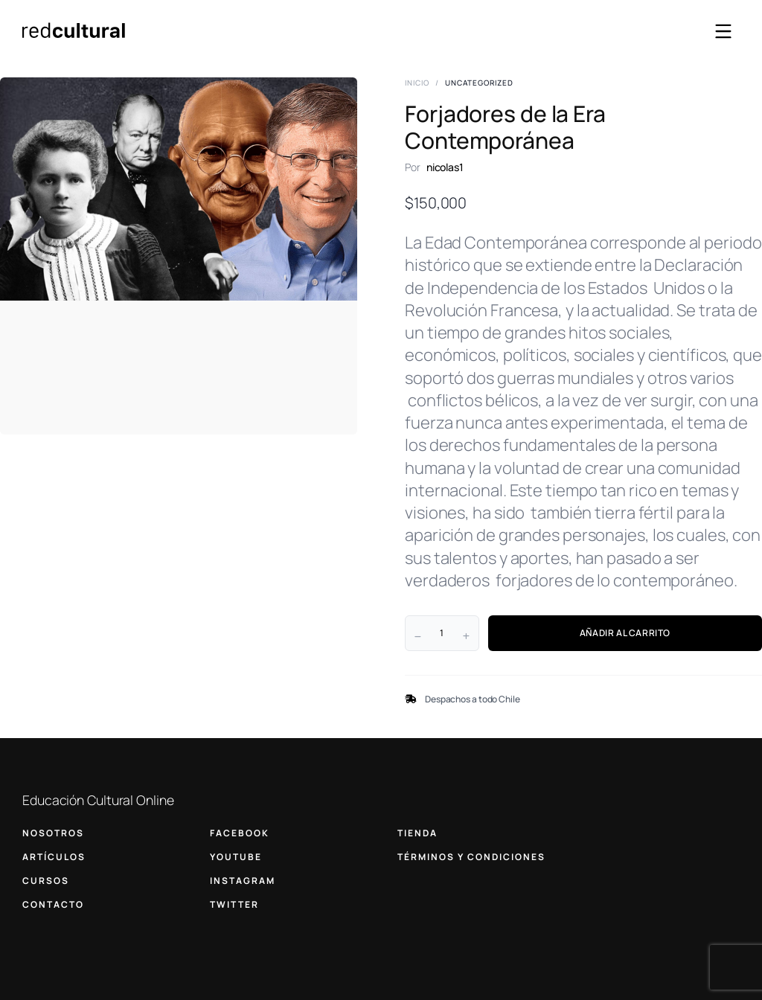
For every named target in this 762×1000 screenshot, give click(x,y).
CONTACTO (53, 904)
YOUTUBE (236, 856)
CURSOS (45, 880)
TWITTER (234, 904)
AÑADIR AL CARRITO (625, 632)
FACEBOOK (239, 833)
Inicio (417, 82)
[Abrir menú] (723, 31)
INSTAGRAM (242, 880)
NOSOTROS (53, 833)
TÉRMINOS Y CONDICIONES (471, 856)
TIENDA (417, 833)
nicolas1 (445, 167)
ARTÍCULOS (54, 856)
